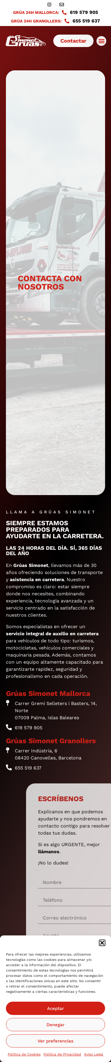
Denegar (55, 1024)
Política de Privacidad (62, 1054)
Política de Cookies (24, 1054)
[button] (102, 943)
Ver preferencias (55, 1041)
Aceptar (55, 1008)
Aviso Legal (93, 1054)
